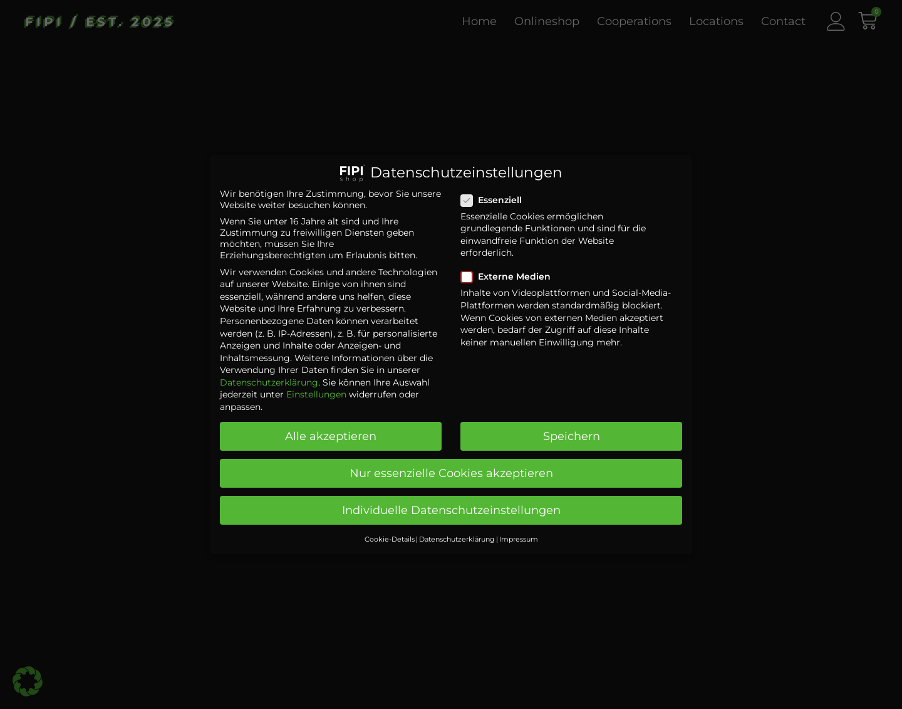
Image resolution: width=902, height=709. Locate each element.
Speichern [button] (571, 426)
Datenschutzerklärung (269, 372)
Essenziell (495, 190)
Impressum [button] (518, 529)
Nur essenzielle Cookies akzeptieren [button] (451, 463)
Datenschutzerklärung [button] (457, 529)
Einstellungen (316, 385)
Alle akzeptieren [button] (330, 426)
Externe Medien (509, 267)
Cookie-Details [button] (390, 529)
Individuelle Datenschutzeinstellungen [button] (451, 500)
